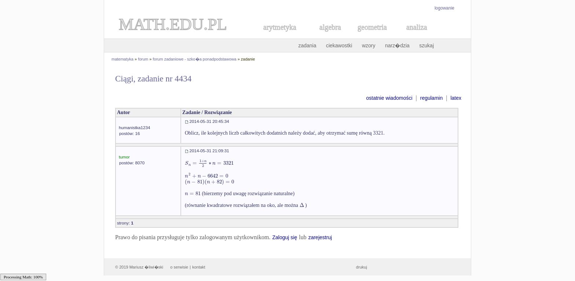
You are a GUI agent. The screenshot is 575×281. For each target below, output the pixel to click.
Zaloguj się (284, 237)
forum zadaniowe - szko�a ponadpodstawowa (195, 59)
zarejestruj (320, 237)
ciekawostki (339, 45)
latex (455, 98)
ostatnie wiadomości (389, 98)
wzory (369, 45)
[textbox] (209, 163)
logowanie (444, 8)
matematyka (122, 59)
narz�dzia (397, 45)
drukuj (361, 267)
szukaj (426, 45)
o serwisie (179, 267)
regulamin (431, 98)
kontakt (198, 267)
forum (143, 59)
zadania (307, 45)
